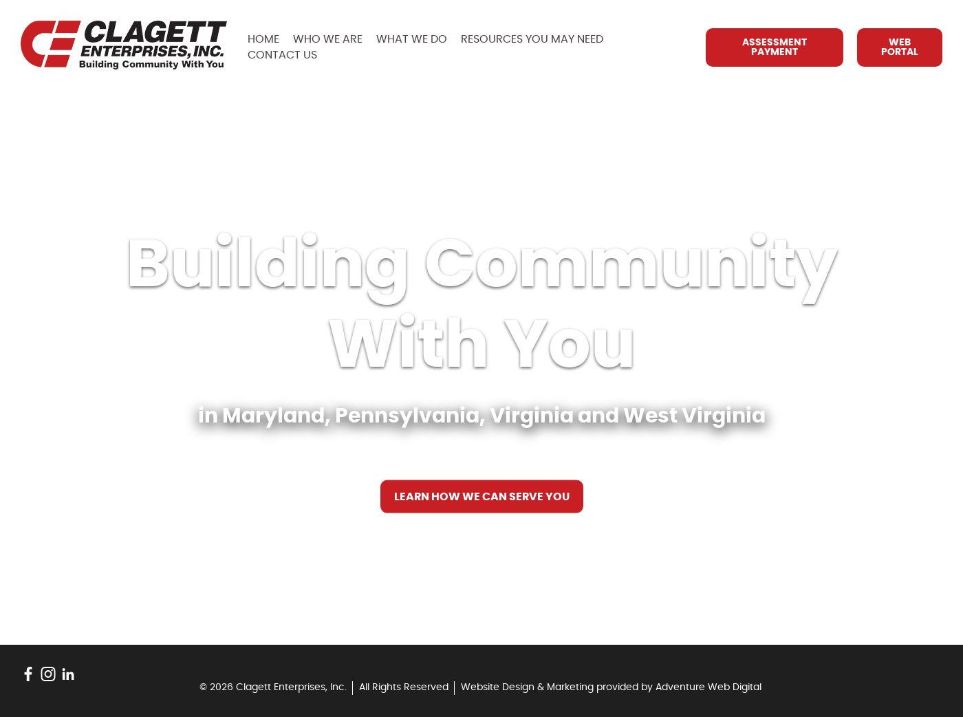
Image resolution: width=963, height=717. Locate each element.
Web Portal (899, 47)
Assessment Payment (774, 47)
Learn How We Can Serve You (482, 496)
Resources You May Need (532, 39)
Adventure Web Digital (708, 687)
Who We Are (328, 39)
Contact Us (282, 55)
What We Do (411, 39)
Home (263, 39)
